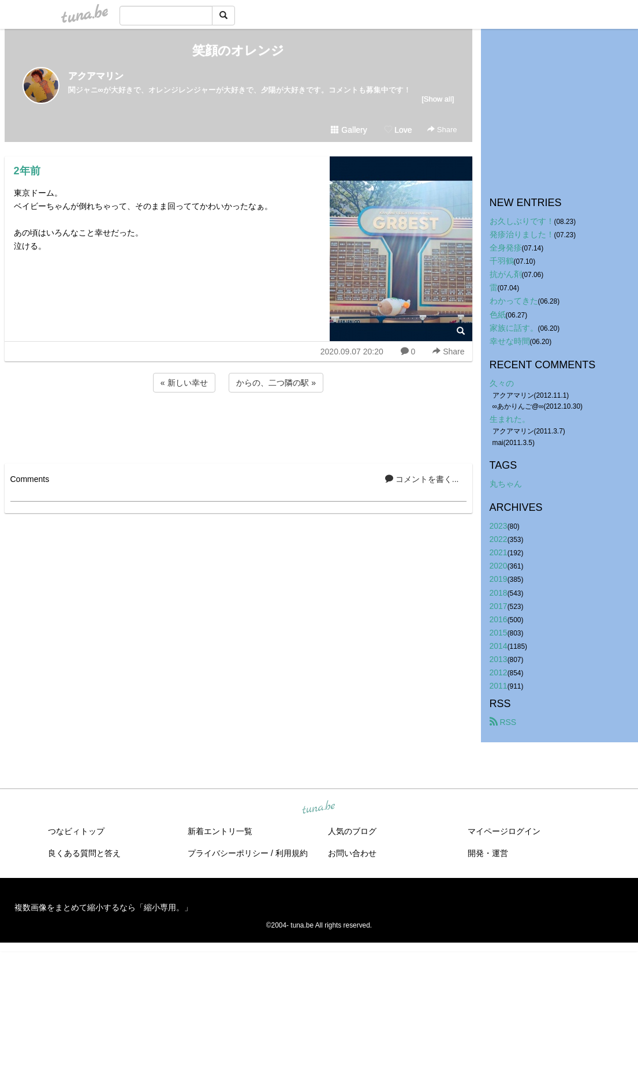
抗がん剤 (506, 274)
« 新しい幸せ (184, 382)
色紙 (498, 314)
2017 (499, 606)
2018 (499, 592)
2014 (499, 646)
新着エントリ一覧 (220, 831)
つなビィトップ (76, 831)
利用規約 (291, 853)
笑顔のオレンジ (238, 50)
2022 (499, 539)
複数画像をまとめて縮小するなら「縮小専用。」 (103, 907)
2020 (499, 565)
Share (442, 129)
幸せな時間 (510, 341)
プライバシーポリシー (228, 853)
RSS (503, 722)
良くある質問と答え (84, 853)
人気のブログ (352, 831)
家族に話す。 (514, 327)
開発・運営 (488, 853)
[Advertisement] (238, 426)
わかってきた (514, 300)
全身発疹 (506, 247)
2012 (499, 672)
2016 (499, 619)
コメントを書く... (422, 479)
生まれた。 (510, 419)
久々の (502, 383)
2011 (499, 685)
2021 (499, 552)
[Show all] (437, 99)
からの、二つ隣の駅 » (276, 382)
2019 (499, 579)
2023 (499, 525)
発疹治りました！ (522, 234)
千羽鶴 (502, 261)
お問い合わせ (352, 853)
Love (398, 129)
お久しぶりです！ (522, 221)
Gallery (349, 129)
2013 (499, 659)
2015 (499, 632)
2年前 (27, 171)
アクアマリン (96, 76)
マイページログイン (504, 831)
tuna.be (319, 808)
